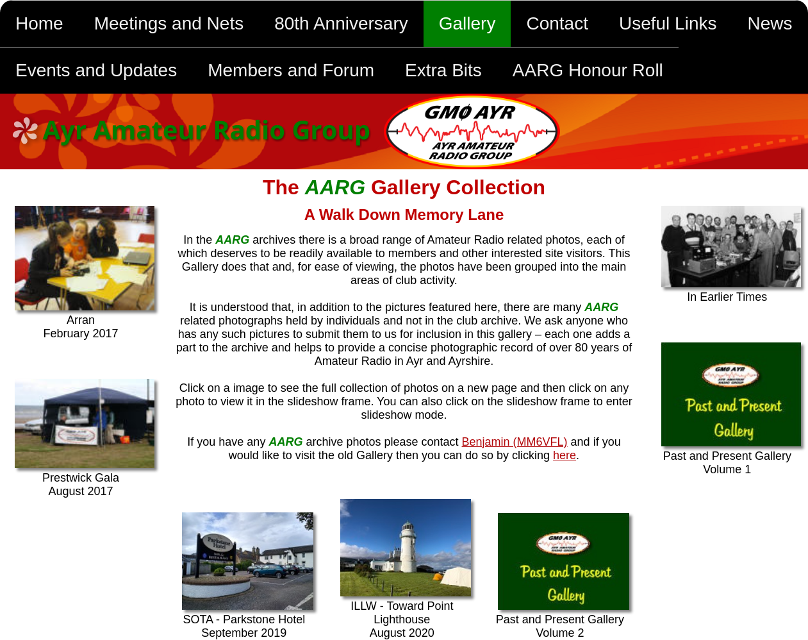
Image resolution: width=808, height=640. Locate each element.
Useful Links (668, 23)
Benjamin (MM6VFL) (515, 441)
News (769, 23)
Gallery (467, 23)
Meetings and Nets (168, 23)
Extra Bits (443, 70)
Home (39, 23)
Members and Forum (291, 70)
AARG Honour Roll (588, 70)
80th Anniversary (341, 23)
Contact (557, 23)
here (564, 455)
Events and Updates (96, 70)
